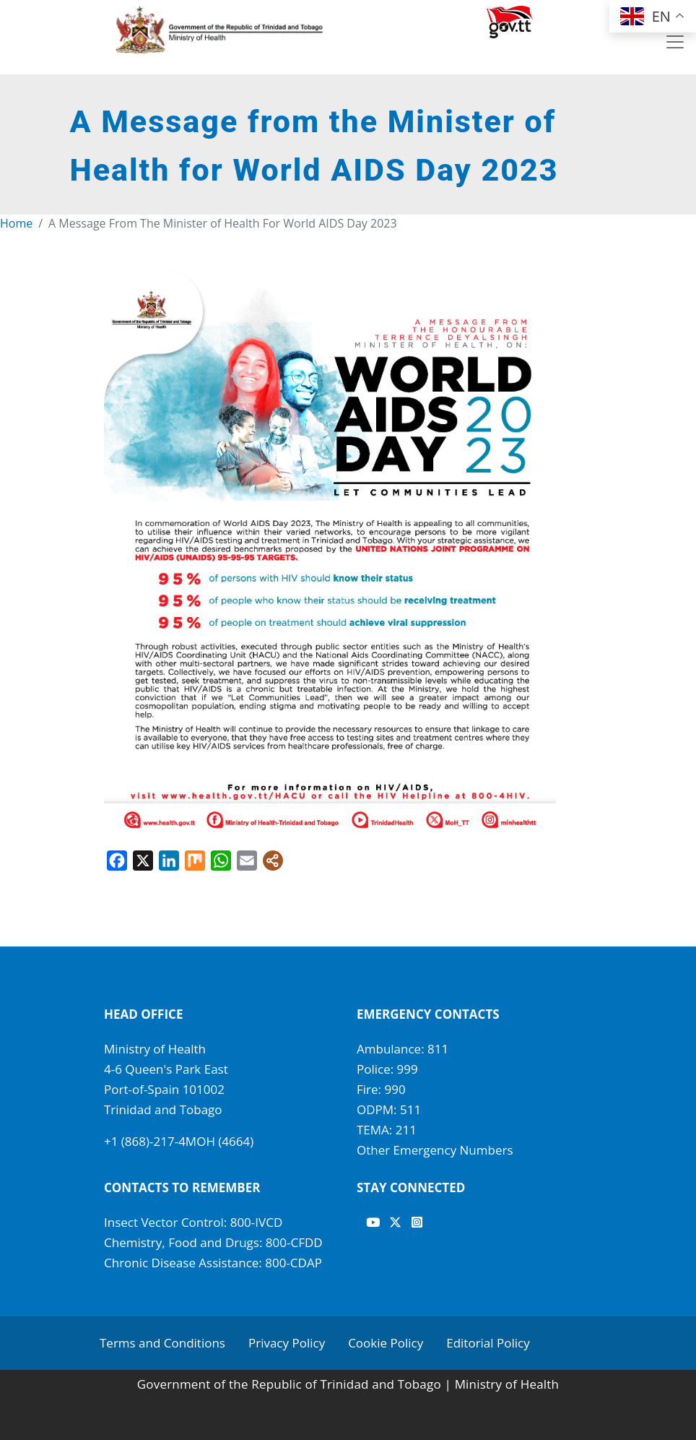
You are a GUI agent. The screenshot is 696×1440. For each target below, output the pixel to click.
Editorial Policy (488, 1343)
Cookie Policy (385, 1343)
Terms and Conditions (162, 1343)
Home (16, 223)
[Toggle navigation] (675, 42)
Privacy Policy (286, 1343)
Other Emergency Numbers (435, 1150)
